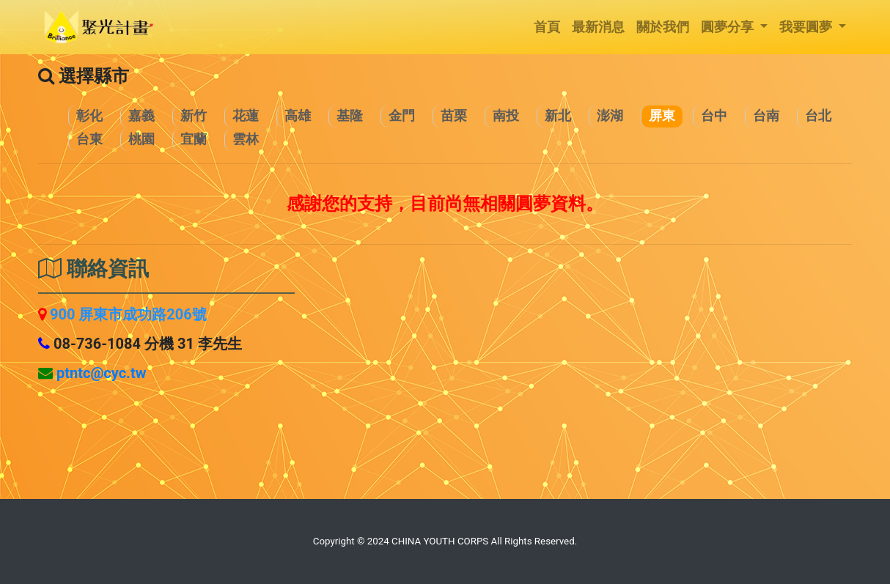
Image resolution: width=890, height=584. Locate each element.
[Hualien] (245, 116)
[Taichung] (714, 116)
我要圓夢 (807, 27)
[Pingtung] (662, 116)
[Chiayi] (141, 116)
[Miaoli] (453, 116)
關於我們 (662, 27)
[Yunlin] (245, 140)
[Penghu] (609, 116)
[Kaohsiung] (297, 116)
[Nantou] (505, 116)
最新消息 (598, 27)
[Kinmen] (401, 116)
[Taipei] (818, 116)
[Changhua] (89, 116)
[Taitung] (89, 140)
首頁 (547, 27)
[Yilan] (193, 140)
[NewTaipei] (557, 116)
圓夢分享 (729, 27)
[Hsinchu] (193, 116)
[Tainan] (766, 116)
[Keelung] (349, 116)
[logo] (99, 27)
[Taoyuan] (141, 140)
